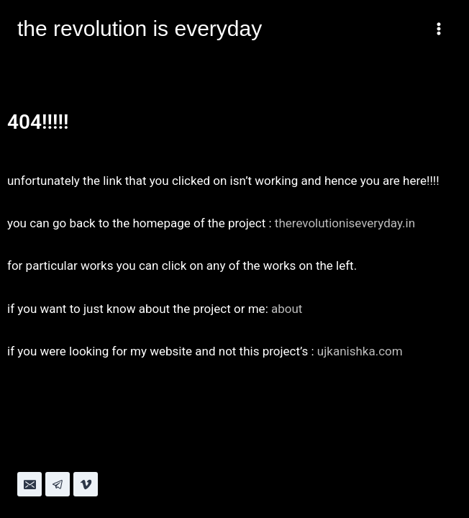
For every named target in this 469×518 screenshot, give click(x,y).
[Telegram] (57, 484)
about (286, 308)
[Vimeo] (85, 484)
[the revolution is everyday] (139, 29)
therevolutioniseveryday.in (345, 223)
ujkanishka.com (360, 351)
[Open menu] (438, 28)
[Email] (29, 484)
